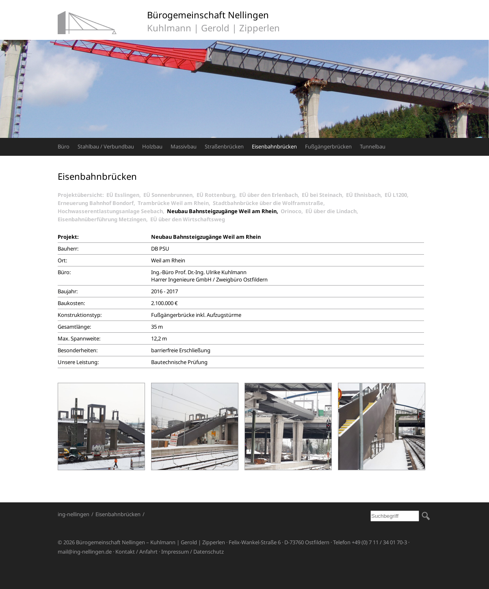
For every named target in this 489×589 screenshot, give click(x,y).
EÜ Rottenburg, (218, 195)
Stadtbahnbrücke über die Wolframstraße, (270, 203)
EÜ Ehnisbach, (365, 195)
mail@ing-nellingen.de (85, 551)
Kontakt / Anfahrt (136, 551)
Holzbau (152, 146)
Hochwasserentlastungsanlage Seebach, (112, 211)
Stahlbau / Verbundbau (106, 146)
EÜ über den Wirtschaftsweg (187, 219)
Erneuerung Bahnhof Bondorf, (98, 203)
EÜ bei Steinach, (324, 195)
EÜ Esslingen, (124, 195)
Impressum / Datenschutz (192, 551)
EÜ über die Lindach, (333, 211)
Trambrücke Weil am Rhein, (175, 203)
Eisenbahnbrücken (274, 146)
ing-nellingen (73, 514)
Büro (63, 146)
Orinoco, (293, 211)
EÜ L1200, (398, 195)
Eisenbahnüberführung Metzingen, (104, 219)
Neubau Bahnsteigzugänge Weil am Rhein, (224, 211)
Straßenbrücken (224, 146)
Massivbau (184, 146)
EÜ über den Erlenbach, (270, 195)
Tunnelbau (372, 146)
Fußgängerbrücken (328, 146)
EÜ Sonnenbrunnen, (170, 195)
